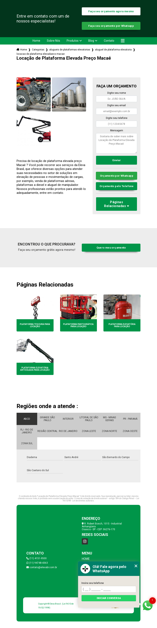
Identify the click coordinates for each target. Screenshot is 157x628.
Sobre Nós (53, 40)
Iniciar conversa (109, 598)
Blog (91, 40)
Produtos (72, 40)
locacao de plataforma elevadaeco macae (41, 53)
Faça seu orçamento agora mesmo (111, 11)
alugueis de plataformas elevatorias (69, 49)
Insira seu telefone (92, 583)
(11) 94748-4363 (37, 562)
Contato (109, 40)
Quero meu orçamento (111, 247)
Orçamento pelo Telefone (116, 186)
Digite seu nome (116, 92)
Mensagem (116, 130)
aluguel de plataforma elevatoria (113, 49)
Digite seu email (116, 105)
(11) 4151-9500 (36, 558)
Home (36, 40)
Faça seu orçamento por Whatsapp (111, 25)
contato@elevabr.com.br (41, 567)
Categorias (38, 49)
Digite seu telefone (116, 118)
